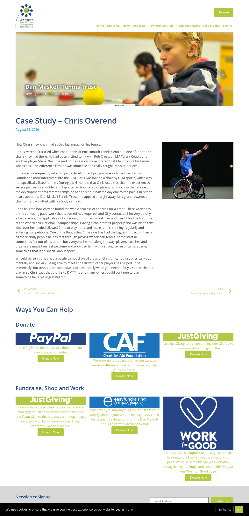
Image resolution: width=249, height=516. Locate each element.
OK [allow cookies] (239, 509)
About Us (113, 25)
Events (227, 25)
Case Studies (211, 25)
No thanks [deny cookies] (224, 509)
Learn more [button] (124, 509)
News (126, 25)
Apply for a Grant (188, 25)
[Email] (179, 501)
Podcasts (139, 25)
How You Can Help (161, 25)
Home (100, 25)
